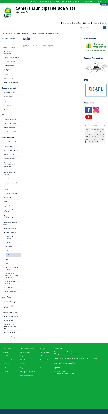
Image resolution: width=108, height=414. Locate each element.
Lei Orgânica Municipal (27, 372)
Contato (87, 23)
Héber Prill (28, 44)
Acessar (104, 4)
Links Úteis (6, 297)
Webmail (77, 1)
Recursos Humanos (38, 34)
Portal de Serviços (61, 1)
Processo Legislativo (10, 88)
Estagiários (48, 34)
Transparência (25, 34)
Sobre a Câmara (8, 38)
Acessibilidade (77, 23)
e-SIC (41, 356)
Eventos (5, 372)
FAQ (41, 364)
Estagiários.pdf (28, 46)
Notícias (6, 368)
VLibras (103, 23)
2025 (54, 34)
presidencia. (61, 363)
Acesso (5, 352)
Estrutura (6, 364)
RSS (71, 1)
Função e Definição (9, 360)
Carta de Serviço (88, 1)
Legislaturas (24, 356)
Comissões (23, 364)
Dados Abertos (44, 360)
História (5, 356)
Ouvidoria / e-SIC (101, 1)
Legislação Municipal (26, 376)
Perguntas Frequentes (46, 1)
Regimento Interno (26, 368)
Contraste (96, 23)
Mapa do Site (67, 23)
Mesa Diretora (24, 360)
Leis (3, 115)
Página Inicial (33, 1)
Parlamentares (25, 352)
